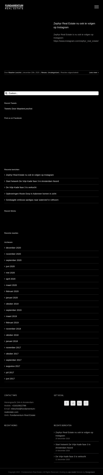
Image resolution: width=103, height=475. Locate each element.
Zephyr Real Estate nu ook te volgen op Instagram (30, 138)
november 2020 (13, 217)
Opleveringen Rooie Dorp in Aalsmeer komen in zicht (31, 157)
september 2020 (13, 224)
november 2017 (13, 311)
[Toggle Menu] (96, 7)
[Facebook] (66, 366)
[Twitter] (73, 366)
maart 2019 (11, 280)
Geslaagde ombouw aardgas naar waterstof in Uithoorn (32, 163)
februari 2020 (12, 255)
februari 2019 (12, 286)
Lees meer (93, 73)
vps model (72, 436)
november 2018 (13, 292)
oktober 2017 (12, 317)
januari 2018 (12, 305)
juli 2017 (10, 336)
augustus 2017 (13, 329)
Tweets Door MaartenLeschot (18, 108)
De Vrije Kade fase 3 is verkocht (21, 151)
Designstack (90, 436)
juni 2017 (10, 342)
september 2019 (13, 273)
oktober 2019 (12, 267)
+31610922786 (19, 369)
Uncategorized (53, 73)
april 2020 (10, 242)
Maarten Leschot (14, 73)
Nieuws (44, 73)
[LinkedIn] (79, 366)
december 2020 (13, 211)
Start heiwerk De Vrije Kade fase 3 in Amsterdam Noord (32, 145)
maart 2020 (11, 248)
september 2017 (13, 323)
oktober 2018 (12, 298)
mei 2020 (10, 236)
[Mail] (86, 366)
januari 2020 (12, 261)
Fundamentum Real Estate (22, 379)
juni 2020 (10, 230)
